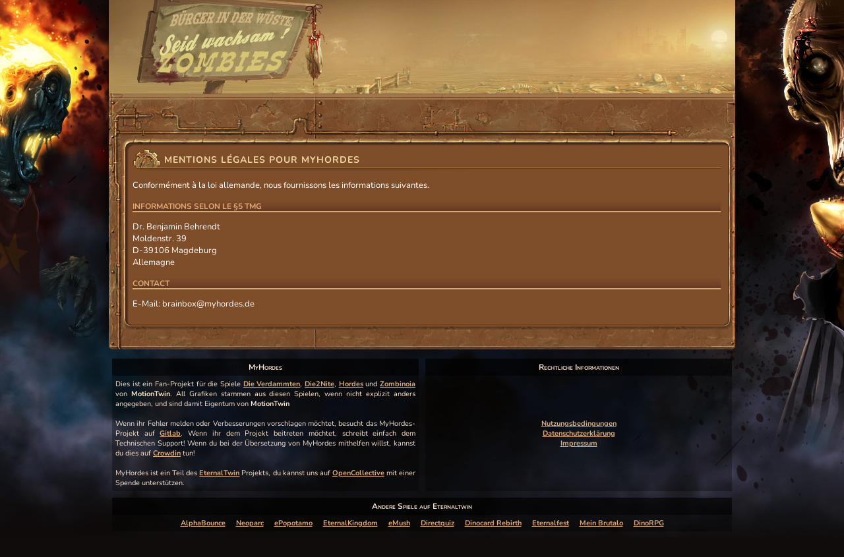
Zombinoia (397, 384)
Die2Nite (319, 384)
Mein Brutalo (601, 523)
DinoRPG (649, 523)
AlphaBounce (203, 523)
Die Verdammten (272, 384)
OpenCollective (358, 473)
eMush (399, 523)
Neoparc (250, 523)
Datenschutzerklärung (579, 433)
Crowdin (167, 453)
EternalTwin (219, 473)
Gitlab (170, 433)
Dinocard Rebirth (493, 523)
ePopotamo (293, 523)
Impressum (578, 443)
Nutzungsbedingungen (579, 423)
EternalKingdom (350, 523)
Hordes (351, 384)
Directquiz (437, 523)
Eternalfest (550, 523)
